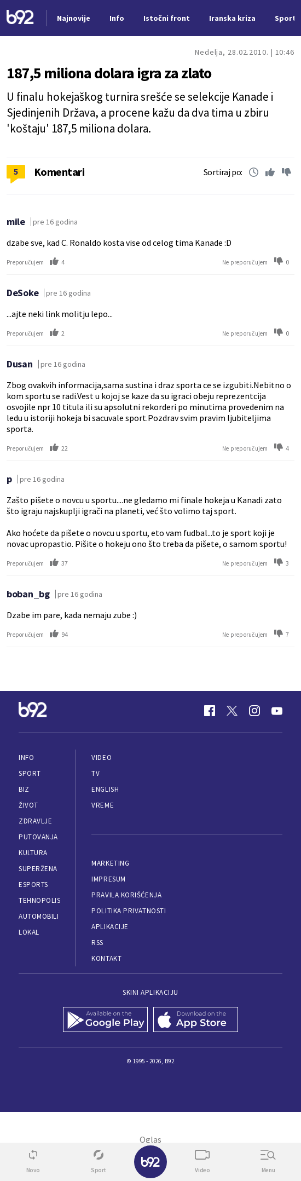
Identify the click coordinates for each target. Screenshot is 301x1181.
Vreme (102, 805)
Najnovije (73, 18)
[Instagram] (254, 710)
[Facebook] (209, 710)
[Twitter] (232, 710)
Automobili (39, 916)
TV (95, 773)
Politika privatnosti (128, 910)
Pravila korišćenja (126, 895)
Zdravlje (35, 821)
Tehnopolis (39, 900)
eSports (33, 884)
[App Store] (195, 1020)
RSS (97, 942)
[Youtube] (276, 710)
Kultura (33, 852)
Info (26, 757)
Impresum (108, 879)
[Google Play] (105, 1020)
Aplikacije (109, 926)
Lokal (29, 932)
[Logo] (20, 18)
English (105, 789)
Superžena (38, 868)
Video (101, 757)
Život (28, 805)
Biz (24, 789)
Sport (30, 773)
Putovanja (38, 837)
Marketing (110, 863)
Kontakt (106, 958)
